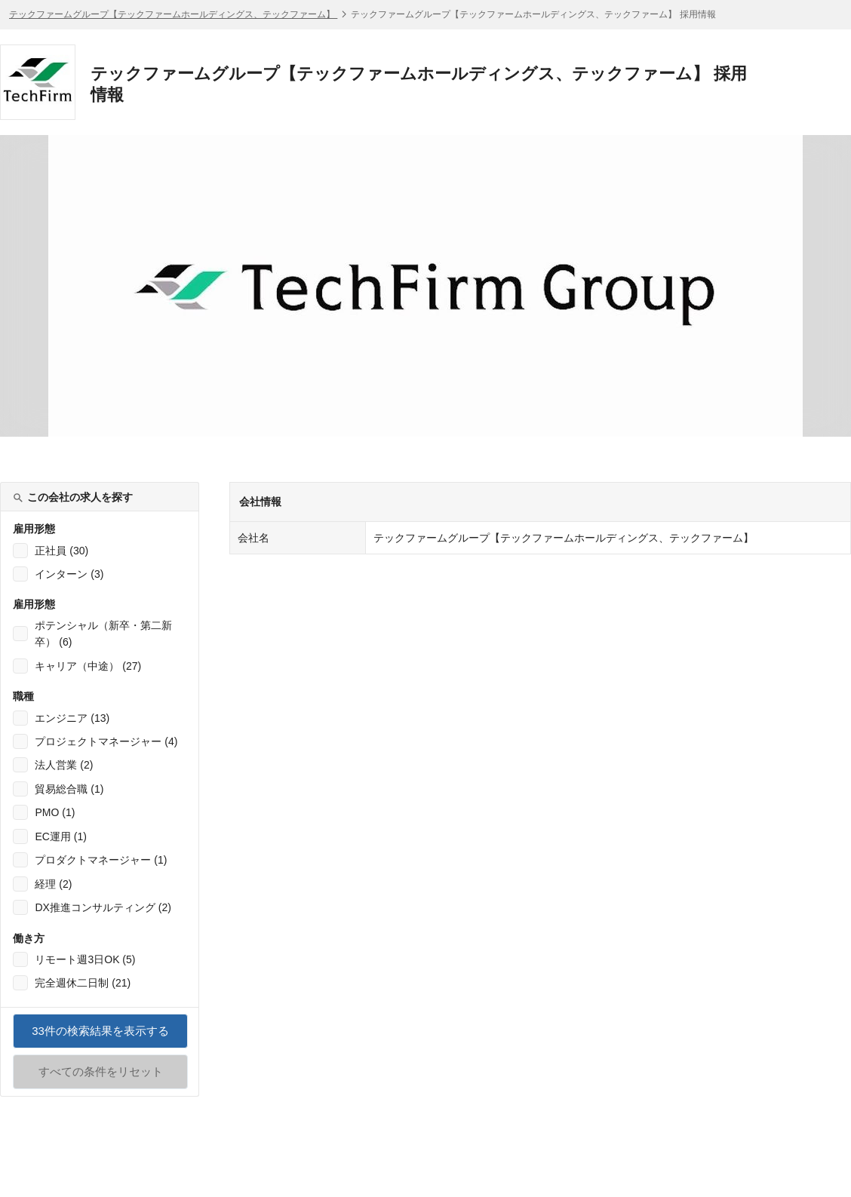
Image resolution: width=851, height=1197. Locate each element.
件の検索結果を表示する (100, 1036)
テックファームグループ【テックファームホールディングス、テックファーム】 (173, 14)
